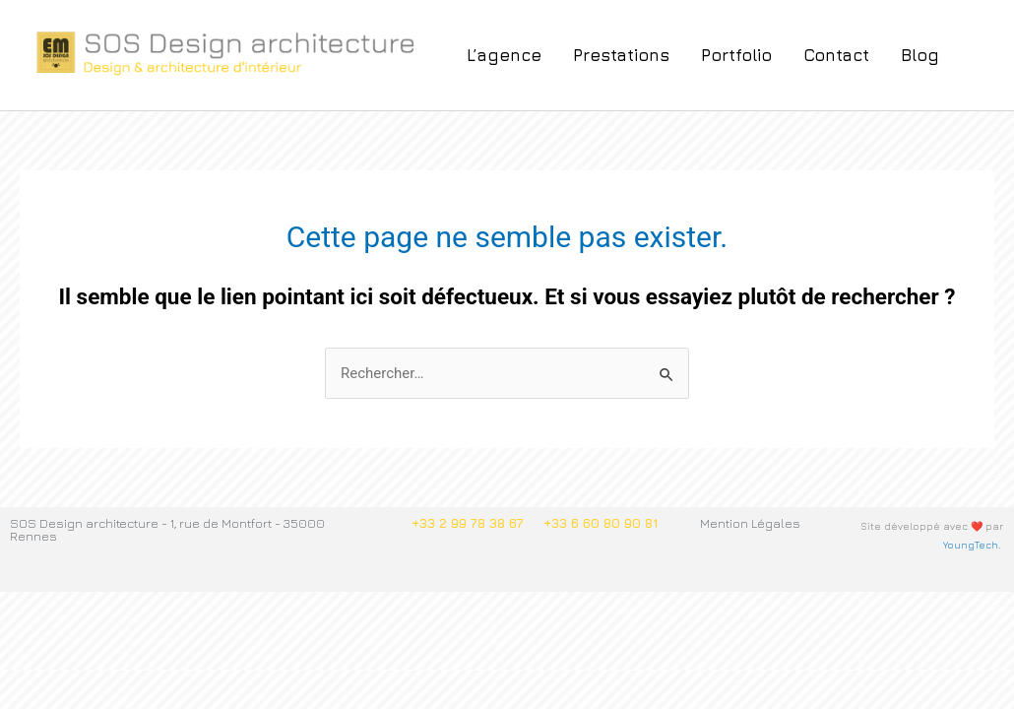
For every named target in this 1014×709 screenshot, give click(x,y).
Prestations (621, 55)
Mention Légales (750, 523)
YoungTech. (973, 544)
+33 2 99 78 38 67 (468, 523)
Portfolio (736, 55)
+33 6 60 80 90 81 (600, 523)
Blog (920, 55)
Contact (836, 55)
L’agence (504, 55)
